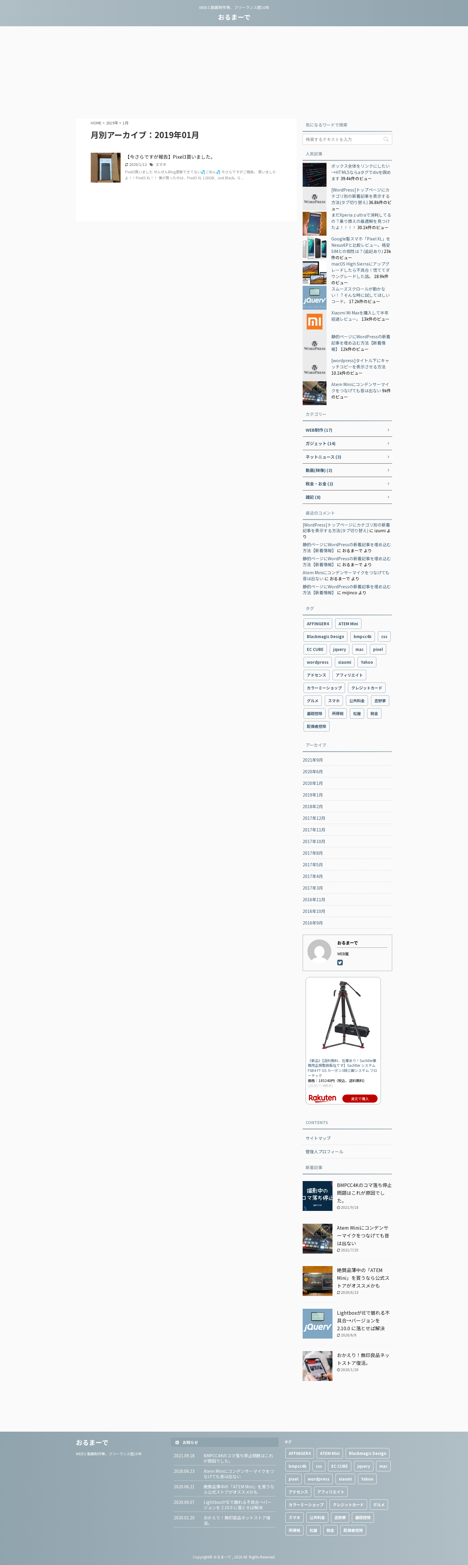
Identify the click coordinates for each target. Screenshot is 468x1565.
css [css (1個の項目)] (384, 636)
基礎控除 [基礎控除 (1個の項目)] (314, 713)
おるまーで (234, 16)
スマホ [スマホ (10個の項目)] (334, 700)
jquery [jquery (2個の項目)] (339, 649)
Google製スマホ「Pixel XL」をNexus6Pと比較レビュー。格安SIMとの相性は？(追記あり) (360, 245)
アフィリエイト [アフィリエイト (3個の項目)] (349, 675)
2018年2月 (313, 806)
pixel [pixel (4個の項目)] (378, 649)
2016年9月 (313, 923)
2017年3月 (313, 888)
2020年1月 (313, 783)
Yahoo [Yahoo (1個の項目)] (367, 662)
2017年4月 (313, 876)
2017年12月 (314, 818)
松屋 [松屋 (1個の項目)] (357, 713)
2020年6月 (313, 771)
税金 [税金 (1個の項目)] (374, 713)
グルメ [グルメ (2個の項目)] (312, 700)
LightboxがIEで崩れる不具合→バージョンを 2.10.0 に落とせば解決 (363, 1320)
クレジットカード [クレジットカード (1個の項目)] (366, 688)
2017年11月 (314, 830)
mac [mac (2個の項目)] (359, 649)
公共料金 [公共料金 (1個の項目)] (357, 700)
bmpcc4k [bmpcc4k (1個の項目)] (363, 636)
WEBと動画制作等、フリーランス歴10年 (108, 1453)
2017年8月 (313, 853)
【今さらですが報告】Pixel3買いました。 (170, 156)
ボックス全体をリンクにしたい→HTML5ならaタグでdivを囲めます (361, 172)
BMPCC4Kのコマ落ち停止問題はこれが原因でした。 (364, 1192)
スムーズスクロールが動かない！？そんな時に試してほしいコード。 (360, 295)
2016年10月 (314, 911)
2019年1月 (313, 795)
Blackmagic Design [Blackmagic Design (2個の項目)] (325, 636)
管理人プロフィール (324, 1152)
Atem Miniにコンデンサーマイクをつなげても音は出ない (360, 387)
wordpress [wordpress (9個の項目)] (318, 662)
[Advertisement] (234, 71)
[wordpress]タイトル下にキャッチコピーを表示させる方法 (360, 363)
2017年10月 (314, 841)
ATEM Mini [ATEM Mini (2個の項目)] (348, 623)
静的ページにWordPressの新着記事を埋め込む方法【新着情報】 (360, 343)
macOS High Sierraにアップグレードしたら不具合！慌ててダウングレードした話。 (360, 270)
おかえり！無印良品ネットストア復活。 (237, 1520)
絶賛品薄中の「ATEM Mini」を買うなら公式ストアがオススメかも (363, 1277)
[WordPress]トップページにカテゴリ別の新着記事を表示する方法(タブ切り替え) (360, 196)
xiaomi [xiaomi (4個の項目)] (344, 662)
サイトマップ (318, 1138)
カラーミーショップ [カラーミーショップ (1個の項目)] (324, 688)
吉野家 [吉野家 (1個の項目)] (380, 700)
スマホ (161, 164)
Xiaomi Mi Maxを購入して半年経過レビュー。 (360, 316)
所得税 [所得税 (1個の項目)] (338, 713)
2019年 (112, 123)
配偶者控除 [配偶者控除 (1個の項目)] (316, 726)
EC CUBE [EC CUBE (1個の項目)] (315, 649)
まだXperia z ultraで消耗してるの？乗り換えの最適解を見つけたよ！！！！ (361, 221)
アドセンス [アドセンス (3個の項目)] (316, 675)
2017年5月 (313, 865)
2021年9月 (313, 760)
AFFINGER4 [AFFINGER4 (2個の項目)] (318, 623)
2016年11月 (314, 899)
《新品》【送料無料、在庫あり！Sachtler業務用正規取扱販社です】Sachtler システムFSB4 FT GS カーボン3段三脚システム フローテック (342, 1068)
